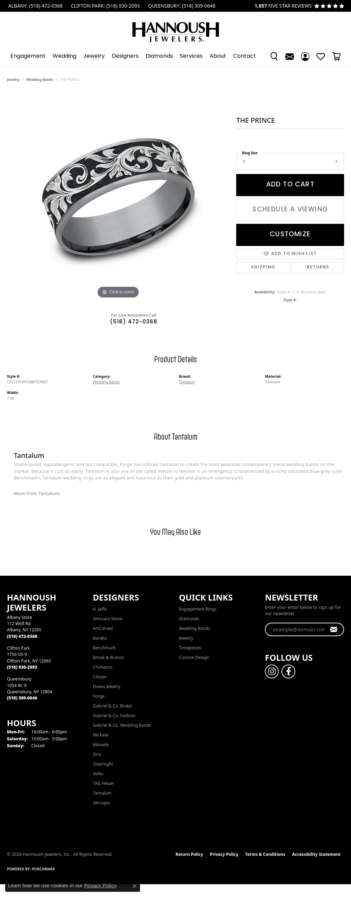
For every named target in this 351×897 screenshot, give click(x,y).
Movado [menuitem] (101, 745)
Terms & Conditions (265, 854)
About (218, 56)
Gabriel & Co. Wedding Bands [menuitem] (122, 725)
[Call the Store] (22, 636)
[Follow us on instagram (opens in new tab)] (272, 671)
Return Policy (189, 854)
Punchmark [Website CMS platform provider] (43, 869)
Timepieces (190, 648)
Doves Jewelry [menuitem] (106, 686)
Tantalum (187, 381)
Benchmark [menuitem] (104, 648)
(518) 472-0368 (134, 322)
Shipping (263, 267)
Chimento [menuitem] (102, 667)
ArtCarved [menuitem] (103, 628)
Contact (244, 56)
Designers (125, 56)
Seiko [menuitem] (98, 774)
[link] (35, 6)
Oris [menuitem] (97, 754)
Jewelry (94, 56)
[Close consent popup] (134, 886)
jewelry (13, 79)
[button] (274, 56)
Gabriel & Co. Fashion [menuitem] (114, 715)
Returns (318, 267)
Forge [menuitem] (98, 696)
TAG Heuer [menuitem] (103, 783)
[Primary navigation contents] (175, 56)
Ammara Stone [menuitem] (107, 619)
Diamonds (159, 56)
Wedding (64, 56)
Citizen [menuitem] (100, 677)
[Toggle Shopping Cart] (336, 56)
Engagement (28, 56)
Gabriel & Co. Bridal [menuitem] (112, 706)
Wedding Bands (40, 79)
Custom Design (194, 657)
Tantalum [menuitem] (102, 793)
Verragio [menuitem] (101, 803)
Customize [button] (290, 234)
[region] (118, 196)
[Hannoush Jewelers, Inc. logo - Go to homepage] (175, 29)
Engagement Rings (197, 609)
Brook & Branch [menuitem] (108, 657)
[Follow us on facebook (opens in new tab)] (288, 671)
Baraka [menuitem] (100, 638)
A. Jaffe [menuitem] (100, 609)
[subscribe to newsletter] (333, 629)
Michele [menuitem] (101, 735)
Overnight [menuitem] (103, 764)
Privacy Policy (224, 854)
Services (191, 56)
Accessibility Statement (316, 854)
